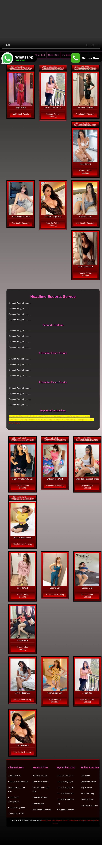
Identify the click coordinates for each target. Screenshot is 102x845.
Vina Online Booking (55, 594)
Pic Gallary (67, 55)
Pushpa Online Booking (55, 700)
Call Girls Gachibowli (65, 776)
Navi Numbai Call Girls (42, 809)
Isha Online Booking (54, 485)
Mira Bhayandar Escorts (59, 820)
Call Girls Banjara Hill (65, 787)
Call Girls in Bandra (40, 781)
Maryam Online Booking (53, 115)
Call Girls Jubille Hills (65, 793)
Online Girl (53, 55)
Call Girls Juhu (38, 803)
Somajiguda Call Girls (65, 809)
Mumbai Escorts (46, 820)
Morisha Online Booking (52, 224)
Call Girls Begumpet (65, 781)
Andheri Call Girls (40, 776)
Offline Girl (39, 55)
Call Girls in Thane (40, 797)
